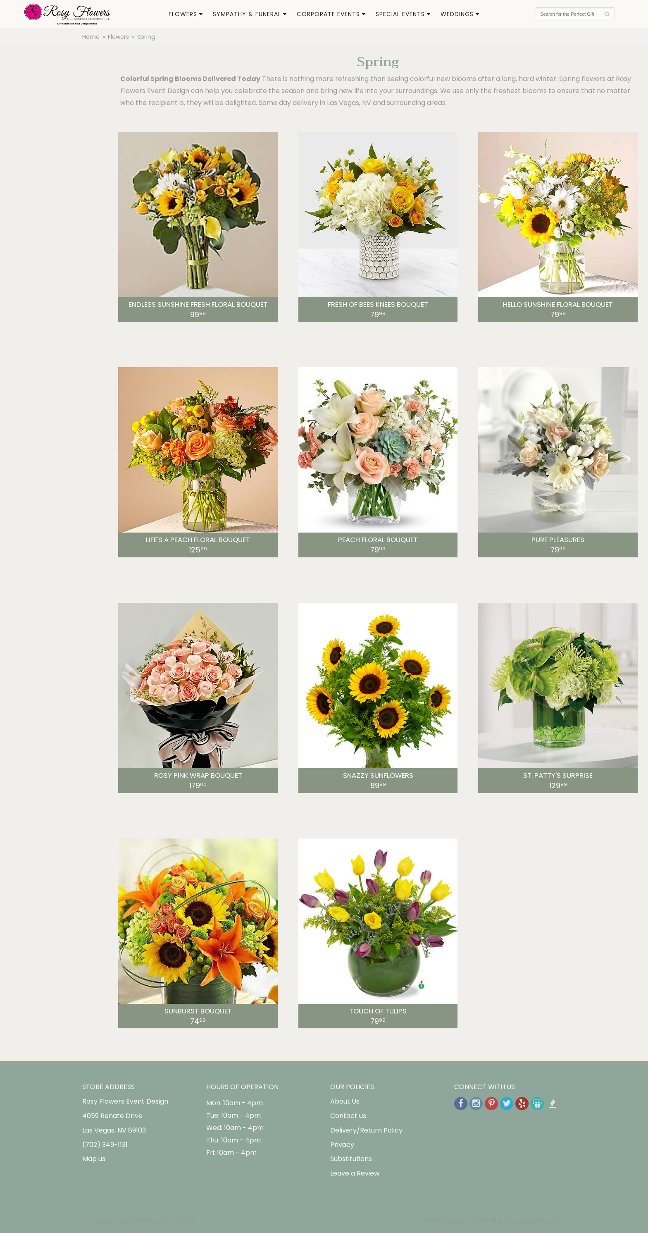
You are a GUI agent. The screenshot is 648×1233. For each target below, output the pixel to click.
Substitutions (351, 1159)
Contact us (348, 1116)
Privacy (342, 1144)
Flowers (183, 14)
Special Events (400, 14)
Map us (93, 1159)
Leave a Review (354, 1173)
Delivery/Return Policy (366, 1130)
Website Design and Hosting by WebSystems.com (494, 1220)
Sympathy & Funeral (247, 14)
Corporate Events (328, 14)
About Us (345, 1101)
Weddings (457, 14)
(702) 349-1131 (105, 1144)
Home (91, 37)
